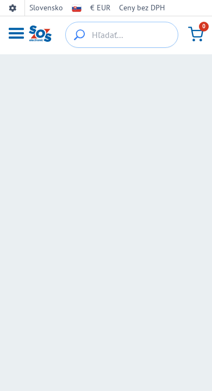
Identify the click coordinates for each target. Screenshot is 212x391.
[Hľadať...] (121, 35)
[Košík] (195, 34)
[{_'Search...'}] (79, 35)
